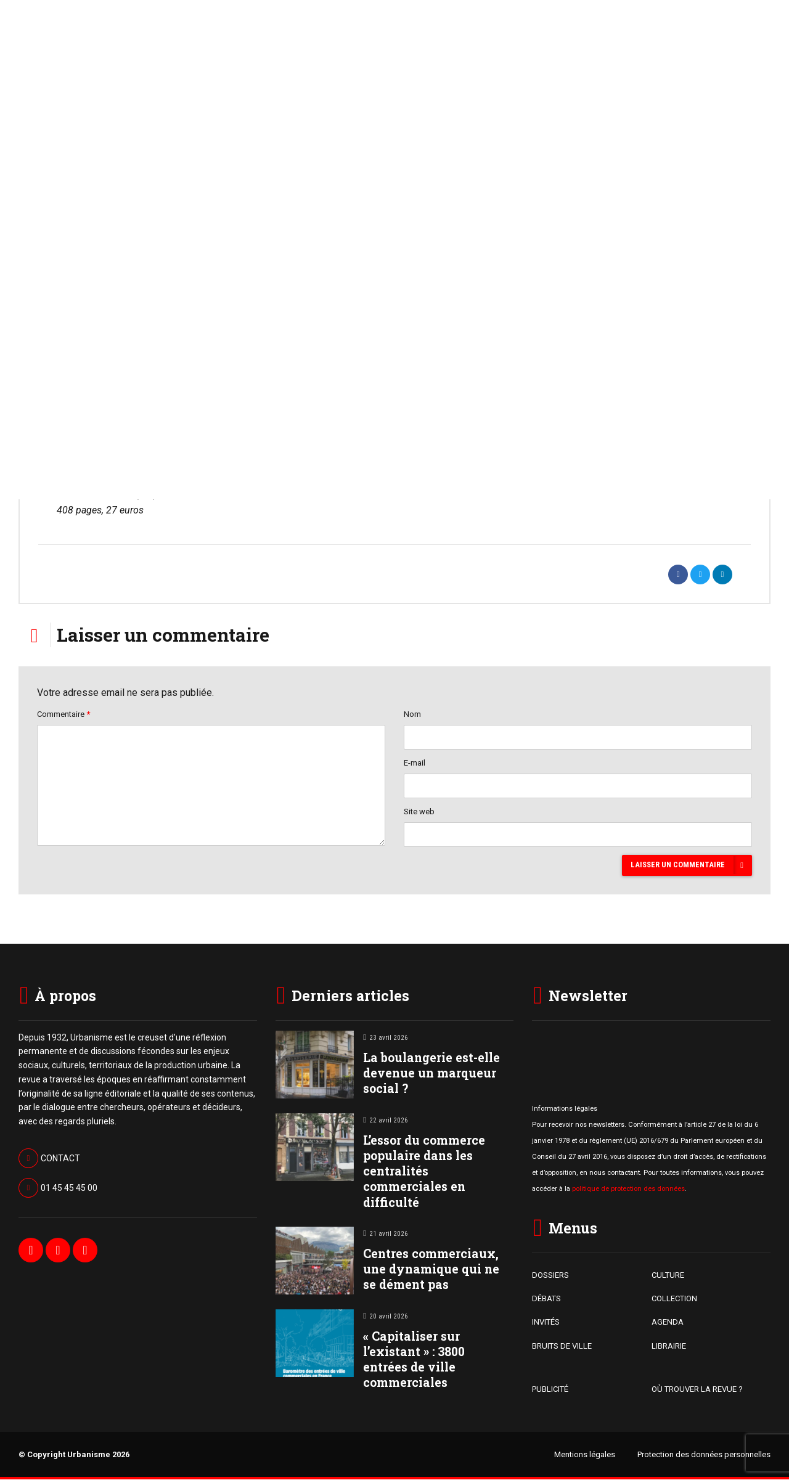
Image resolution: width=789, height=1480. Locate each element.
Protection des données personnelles (704, 1455)
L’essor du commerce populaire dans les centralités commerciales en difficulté (424, 1172)
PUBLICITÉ (550, 1390)
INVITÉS (546, 1323)
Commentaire (63, 714)
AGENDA (668, 1323)
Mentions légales (584, 1455)
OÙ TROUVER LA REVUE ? (697, 1390)
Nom (412, 714)
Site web (419, 812)
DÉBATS (546, 1299)
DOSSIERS (550, 1275)
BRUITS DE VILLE (562, 1346)
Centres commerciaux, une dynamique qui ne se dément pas (431, 1269)
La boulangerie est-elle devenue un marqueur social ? (431, 1073)
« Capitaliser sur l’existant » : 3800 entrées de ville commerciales (414, 1360)
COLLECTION (674, 1299)
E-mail (414, 763)
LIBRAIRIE (669, 1346)
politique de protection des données (628, 1190)
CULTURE (668, 1275)
